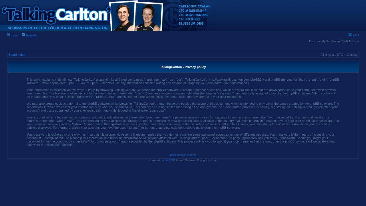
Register (30, 35)
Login (13, 35)
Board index (17, 54)
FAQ (353, 35)
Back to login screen (183, 155)
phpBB (168, 160)
